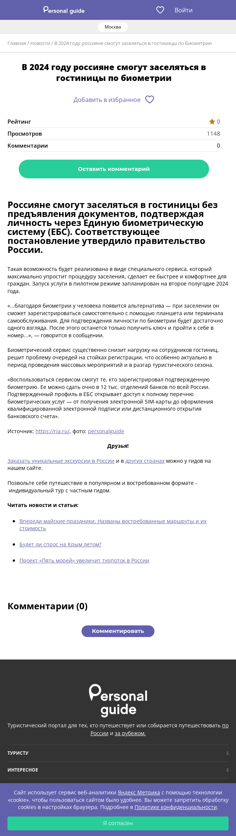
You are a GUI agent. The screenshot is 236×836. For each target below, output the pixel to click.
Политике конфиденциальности (176, 807)
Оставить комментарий (114, 168)
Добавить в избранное (107, 100)
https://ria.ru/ (53, 431)
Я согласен (118, 823)
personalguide (106, 431)
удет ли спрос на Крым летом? (62, 544)
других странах (145, 460)
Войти (184, 10)
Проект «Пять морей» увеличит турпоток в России (84, 560)
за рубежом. (130, 733)
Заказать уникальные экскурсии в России (60, 460)
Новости (40, 43)
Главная (16, 43)
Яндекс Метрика (139, 792)
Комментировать (118, 630)
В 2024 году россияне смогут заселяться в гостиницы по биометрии (133, 43)
